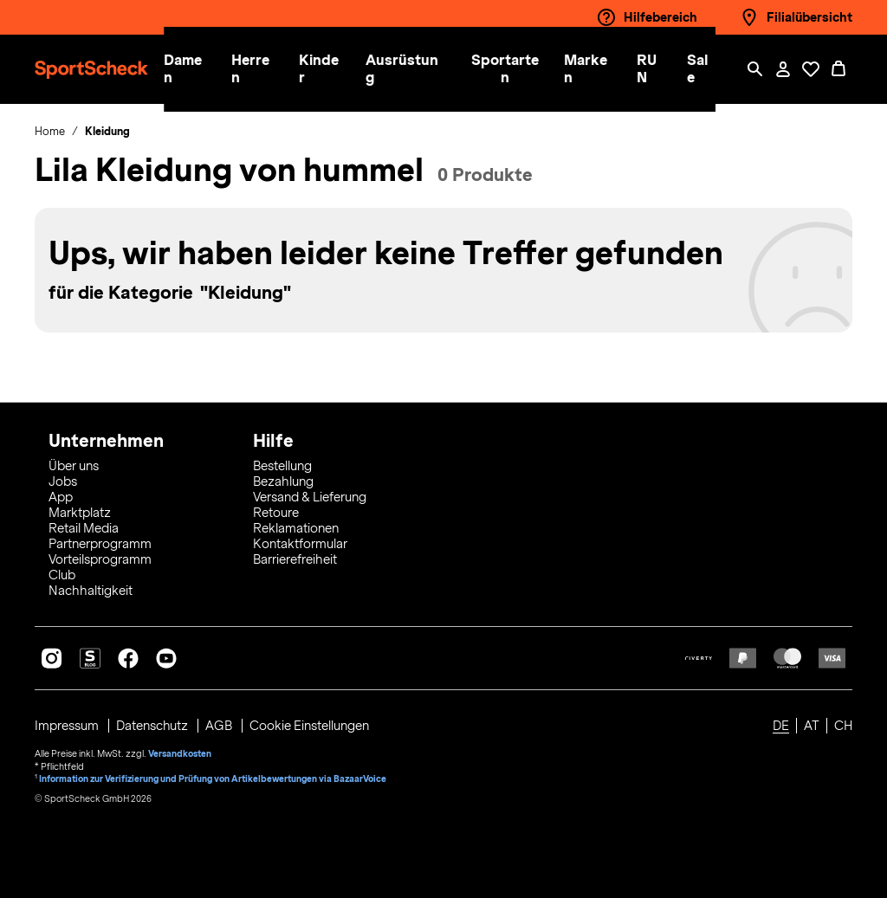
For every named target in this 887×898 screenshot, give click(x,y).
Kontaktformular (300, 544)
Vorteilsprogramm (100, 559)
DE (781, 726)
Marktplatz (80, 513)
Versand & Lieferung (309, 497)
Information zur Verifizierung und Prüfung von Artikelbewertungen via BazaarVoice (213, 777)
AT (811, 726)
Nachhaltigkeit (91, 591)
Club (62, 575)
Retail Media (84, 528)
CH (843, 726)
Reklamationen (296, 528)
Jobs (63, 481)
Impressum (68, 726)
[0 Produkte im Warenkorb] (838, 69)
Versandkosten (179, 753)
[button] (192, 70)
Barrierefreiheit (295, 559)
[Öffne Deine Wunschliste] (811, 69)
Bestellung (282, 466)
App (61, 497)
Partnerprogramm (100, 544)
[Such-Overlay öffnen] (755, 69)
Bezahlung (283, 481)
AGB (221, 726)
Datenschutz (153, 726)
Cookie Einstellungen (310, 726)
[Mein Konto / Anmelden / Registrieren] (783, 69)
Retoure (276, 513)
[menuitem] (202, 70)
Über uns (74, 466)
